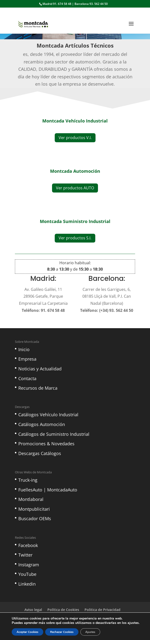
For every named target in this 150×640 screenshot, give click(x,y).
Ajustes (90, 632)
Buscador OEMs (34, 518)
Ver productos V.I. (75, 137)
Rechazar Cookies (62, 632)
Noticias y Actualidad (40, 369)
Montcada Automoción (75, 171)
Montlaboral (30, 499)
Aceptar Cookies (27, 632)
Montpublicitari (34, 509)
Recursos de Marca (37, 388)
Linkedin (27, 584)
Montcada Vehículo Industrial (75, 121)
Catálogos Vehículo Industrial (48, 414)
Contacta (27, 378)
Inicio (24, 349)
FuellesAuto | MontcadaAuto (47, 490)
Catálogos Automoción (41, 424)
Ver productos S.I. (75, 238)
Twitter (25, 555)
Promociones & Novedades (46, 444)
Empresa (27, 359)
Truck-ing (27, 480)
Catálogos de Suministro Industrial (53, 434)
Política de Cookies (63, 609)
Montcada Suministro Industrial (75, 221)
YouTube (27, 574)
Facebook (28, 545)
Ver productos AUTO (75, 188)
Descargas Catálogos (39, 453)
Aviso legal (33, 609)
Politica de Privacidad (102, 609)
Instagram (28, 565)
